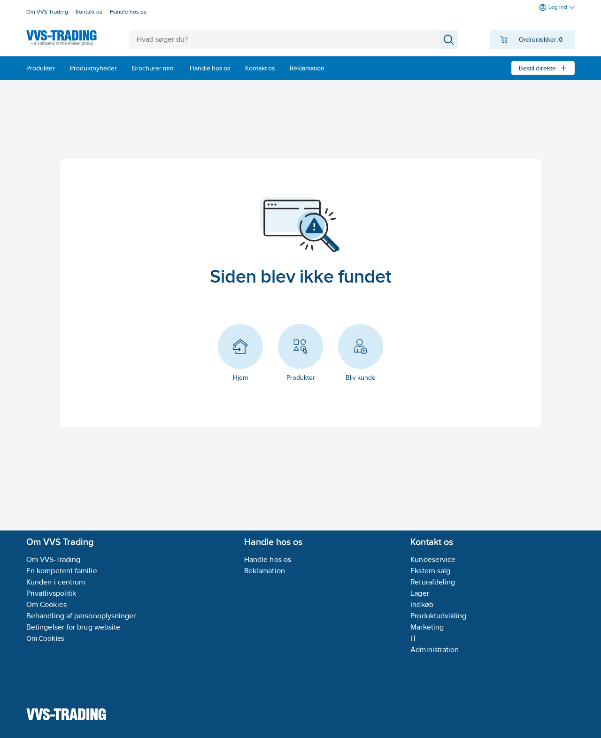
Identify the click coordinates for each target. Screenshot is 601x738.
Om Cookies (45, 638)
